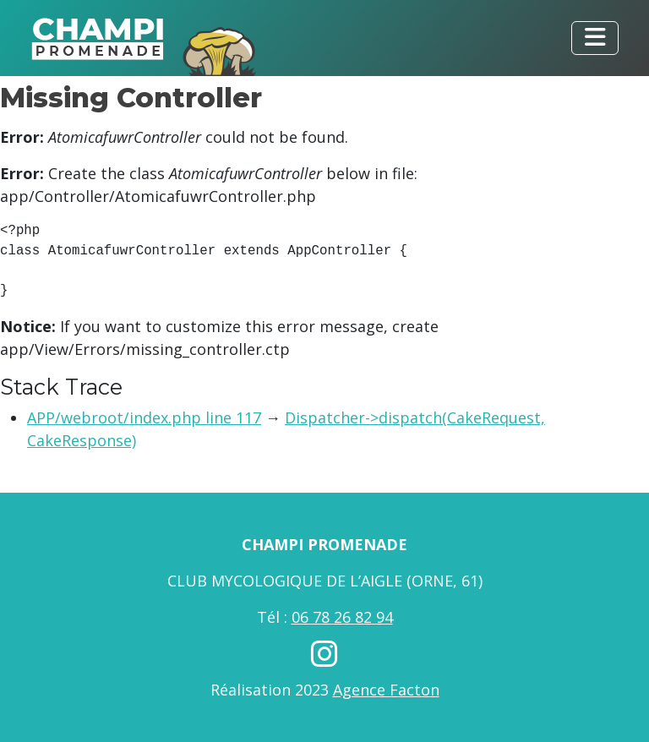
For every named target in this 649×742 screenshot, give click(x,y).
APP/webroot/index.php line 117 (144, 417)
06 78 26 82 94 (342, 617)
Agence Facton (386, 689)
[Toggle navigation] (595, 38)
